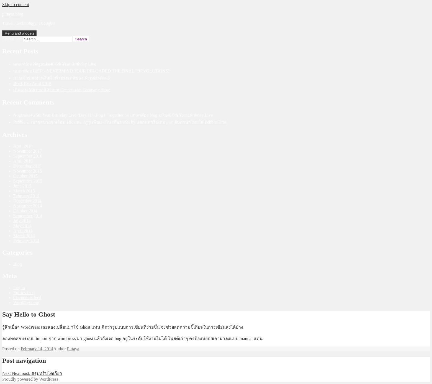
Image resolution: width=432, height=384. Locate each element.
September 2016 (27, 156)
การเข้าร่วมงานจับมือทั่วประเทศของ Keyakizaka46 (61, 77)
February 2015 (26, 196)
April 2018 (23, 146)
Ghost (85, 327)
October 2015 (25, 176)
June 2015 (22, 186)
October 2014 (25, 210)
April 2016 (23, 161)
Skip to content (15, 4)
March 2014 (24, 235)
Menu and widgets (19, 33)
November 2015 (27, 171)
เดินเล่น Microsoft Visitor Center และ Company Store (61, 89)
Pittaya (73, 348)
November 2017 (27, 151)
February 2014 (26, 240)
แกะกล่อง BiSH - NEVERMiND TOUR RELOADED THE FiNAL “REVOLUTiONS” (91, 71)
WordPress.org (26, 302)
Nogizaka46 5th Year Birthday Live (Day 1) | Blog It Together (68, 115)
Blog (17, 264)
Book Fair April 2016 (32, 83)
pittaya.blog (12, 14)
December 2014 (27, 200)
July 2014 (22, 220)
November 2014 (27, 205)
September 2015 (27, 181)
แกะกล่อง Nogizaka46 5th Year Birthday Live (54, 64)
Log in (19, 287)
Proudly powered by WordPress (30, 379)
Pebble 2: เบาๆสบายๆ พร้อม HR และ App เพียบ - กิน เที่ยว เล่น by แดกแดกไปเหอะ (90, 122)
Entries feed (24, 292)
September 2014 (27, 215)
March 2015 (24, 191)
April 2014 (23, 230)
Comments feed (27, 297)
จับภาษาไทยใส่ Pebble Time (200, 122)
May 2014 (22, 225)
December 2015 (27, 166)
